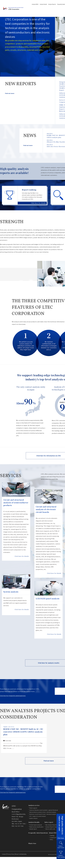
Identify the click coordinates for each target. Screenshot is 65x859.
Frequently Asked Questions (38, 835)
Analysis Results (43, 4)
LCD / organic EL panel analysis (37, 818)
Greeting (52, 837)
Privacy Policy (10, 856)
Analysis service (34, 807)
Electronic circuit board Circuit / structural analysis (42, 816)
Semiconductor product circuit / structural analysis (42, 814)
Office (51, 841)
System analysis (33, 820)
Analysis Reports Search (52, 829)
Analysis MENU (35, 4)
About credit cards (50, 831)
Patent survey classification (36, 829)
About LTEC (53, 835)
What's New (32, 845)
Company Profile (54, 839)
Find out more (9, 93)
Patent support (33, 810)
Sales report (49, 824)
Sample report (33, 831)
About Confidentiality (20, 856)
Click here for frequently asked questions (13, 697)
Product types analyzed (35, 827)
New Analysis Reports (51, 827)
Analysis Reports (52, 4)
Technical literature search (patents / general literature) (43, 812)
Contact (4, 856)
